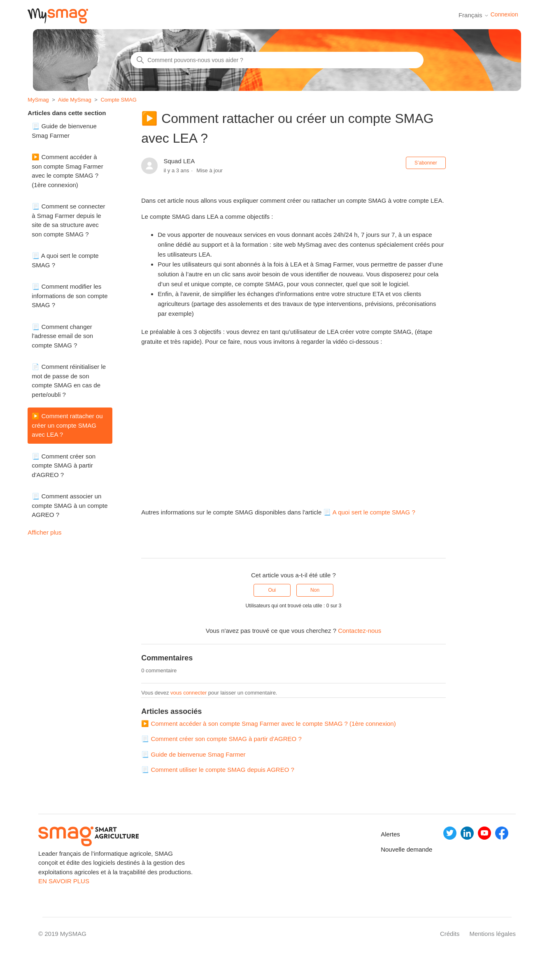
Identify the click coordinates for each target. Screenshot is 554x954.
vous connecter (188, 693)
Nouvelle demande (389, 849)
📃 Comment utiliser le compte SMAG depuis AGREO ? (217, 769)
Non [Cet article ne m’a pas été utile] (314, 590)
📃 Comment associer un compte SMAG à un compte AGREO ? (69, 505)
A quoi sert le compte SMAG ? (374, 512)
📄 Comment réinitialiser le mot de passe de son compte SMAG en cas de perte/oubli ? (69, 380)
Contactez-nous (359, 630)
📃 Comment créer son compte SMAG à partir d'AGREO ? (63, 465)
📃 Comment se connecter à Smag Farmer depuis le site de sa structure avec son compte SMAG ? (68, 220)
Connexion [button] (504, 14)
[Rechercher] (277, 60)
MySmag (38, 100)
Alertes (389, 834)
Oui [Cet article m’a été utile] (272, 590)
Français (474, 15)
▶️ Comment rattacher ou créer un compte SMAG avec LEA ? (67, 425)
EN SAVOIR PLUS (63, 881)
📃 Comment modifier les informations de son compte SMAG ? (69, 295)
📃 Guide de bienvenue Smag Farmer (64, 131)
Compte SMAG (118, 100)
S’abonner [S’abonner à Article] (425, 163)
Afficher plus (44, 532)
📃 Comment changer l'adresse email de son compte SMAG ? (62, 336)
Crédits (450, 933)
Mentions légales (492, 933)
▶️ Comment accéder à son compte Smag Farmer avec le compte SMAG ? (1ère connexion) (67, 170)
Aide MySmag (74, 100)
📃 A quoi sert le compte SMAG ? (65, 260)
